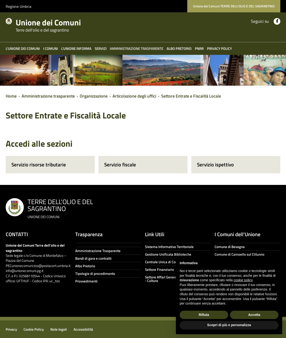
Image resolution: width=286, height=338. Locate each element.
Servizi (101, 48)
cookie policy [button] (243, 280)
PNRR (199, 48)
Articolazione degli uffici (134, 96)
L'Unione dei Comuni (23, 48)
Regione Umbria (18, 6)
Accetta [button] (254, 315)
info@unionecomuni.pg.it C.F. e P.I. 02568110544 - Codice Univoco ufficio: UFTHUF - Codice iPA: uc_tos (36, 276)
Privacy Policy (219, 48)
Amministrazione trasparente (136, 48)
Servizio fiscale (120, 164)
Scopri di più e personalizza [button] (229, 325)
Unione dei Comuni (54, 24)
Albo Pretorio (179, 48)
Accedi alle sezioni (39, 143)
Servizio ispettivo (215, 164)
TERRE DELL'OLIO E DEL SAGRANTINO (60, 208)
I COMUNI (50, 48)
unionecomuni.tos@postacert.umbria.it (41, 265)
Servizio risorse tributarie (38, 164)
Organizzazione (94, 96)
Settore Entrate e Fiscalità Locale (191, 96)
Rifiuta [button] (204, 315)
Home (11, 96)
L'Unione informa (76, 48)
